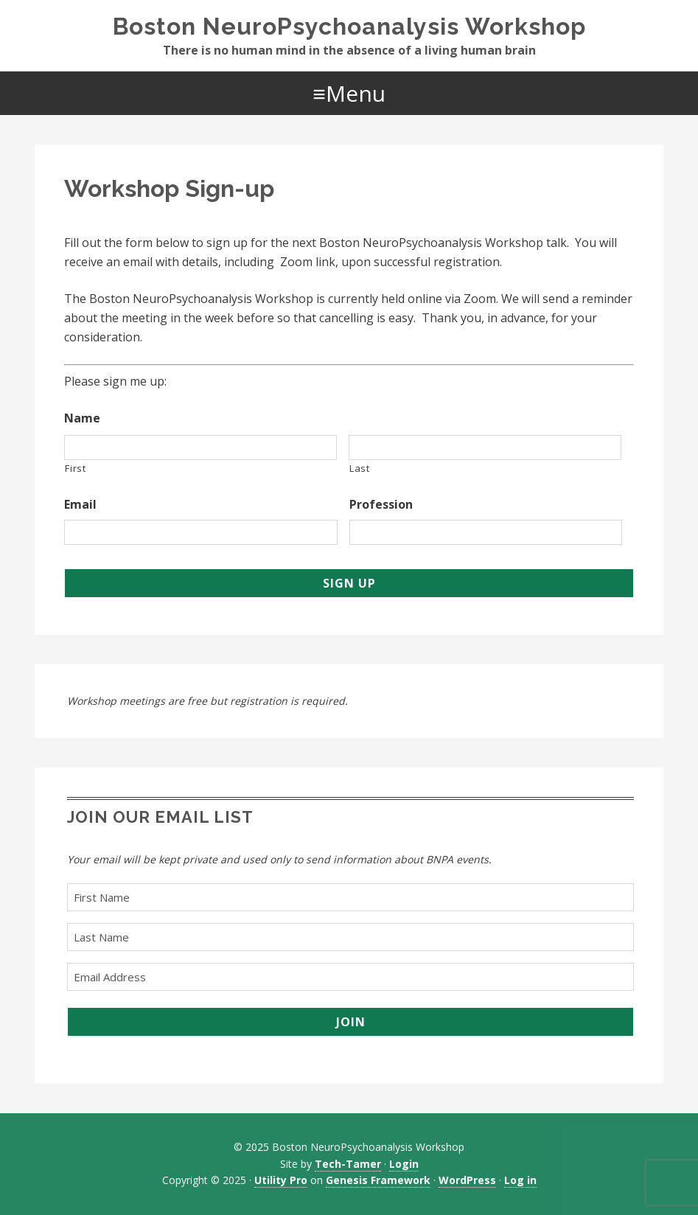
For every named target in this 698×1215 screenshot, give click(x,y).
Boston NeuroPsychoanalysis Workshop (349, 26)
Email (80, 504)
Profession (381, 504)
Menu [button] (355, 93)
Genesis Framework (378, 1180)
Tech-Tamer (348, 1164)
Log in (520, 1180)
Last (359, 468)
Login (404, 1164)
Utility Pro (280, 1180)
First (75, 468)
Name (82, 418)
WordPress (467, 1180)
